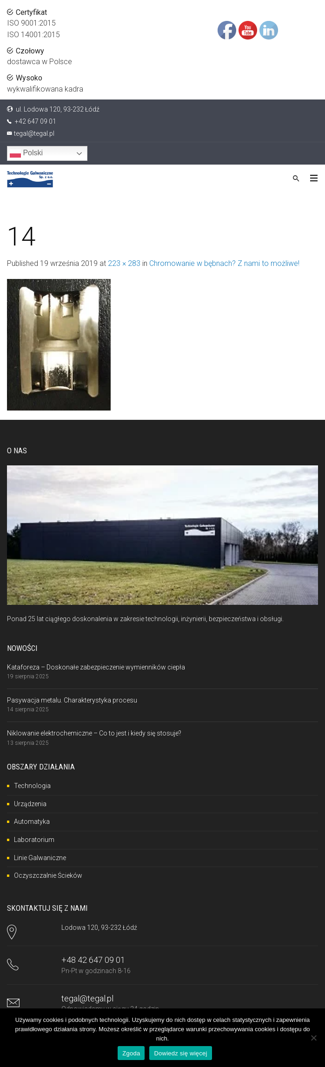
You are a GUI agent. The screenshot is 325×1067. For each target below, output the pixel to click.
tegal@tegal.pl (34, 133)
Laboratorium (34, 839)
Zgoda (131, 1053)
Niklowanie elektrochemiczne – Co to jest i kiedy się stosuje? (94, 733)
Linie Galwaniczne (40, 858)
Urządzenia (30, 804)
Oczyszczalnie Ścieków (48, 875)
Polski (26, 153)
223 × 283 (124, 263)
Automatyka (32, 821)
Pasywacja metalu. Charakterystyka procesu (72, 700)
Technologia (32, 785)
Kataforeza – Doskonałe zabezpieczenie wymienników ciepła (96, 667)
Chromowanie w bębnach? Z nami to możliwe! (224, 263)
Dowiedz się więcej (180, 1053)
